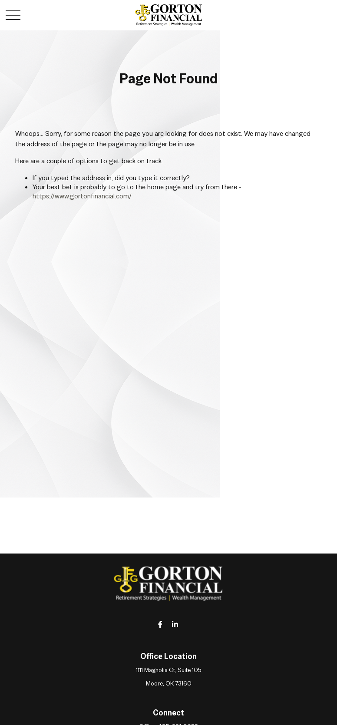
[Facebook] (160, 624)
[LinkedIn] (175, 624)
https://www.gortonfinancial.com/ (82, 196)
